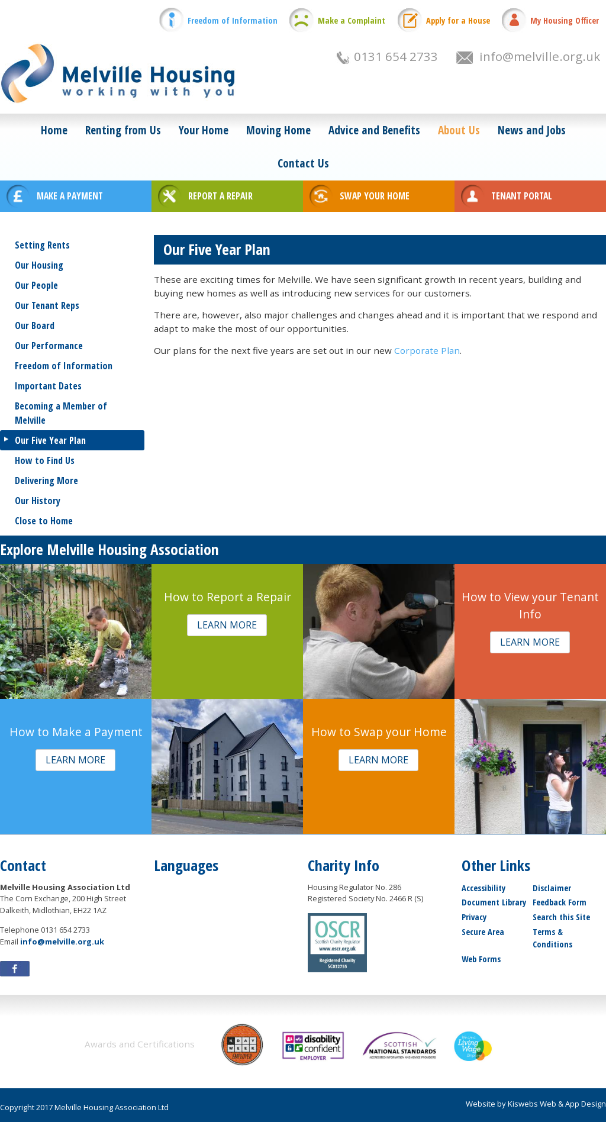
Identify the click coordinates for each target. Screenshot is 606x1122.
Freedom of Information (233, 20)
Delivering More (46, 480)
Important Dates (48, 385)
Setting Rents (42, 245)
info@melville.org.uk (539, 56)
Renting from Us (123, 130)
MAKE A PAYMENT (70, 195)
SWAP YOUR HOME (375, 195)
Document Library (494, 902)
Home (54, 130)
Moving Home (278, 130)
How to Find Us (45, 460)
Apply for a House (458, 20)
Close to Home (44, 520)
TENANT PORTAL (521, 195)
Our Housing (39, 265)
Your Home (203, 130)
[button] (227, 625)
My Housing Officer (564, 20)
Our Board (34, 325)
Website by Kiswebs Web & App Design (536, 1103)
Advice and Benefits (374, 130)
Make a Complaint (351, 20)
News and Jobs (532, 130)
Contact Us (303, 163)
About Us (459, 130)
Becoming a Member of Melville (61, 413)
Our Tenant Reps (47, 305)
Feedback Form (559, 902)
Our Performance (49, 345)
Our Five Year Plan (50, 440)
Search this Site (561, 917)
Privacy (474, 917)
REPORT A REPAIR (220, 195)
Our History (37, 500)
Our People (36, 285)
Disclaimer (552, 888)
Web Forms (481, 959)
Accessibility (483, 888)
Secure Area (483, 931)
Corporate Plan (427, 350)
